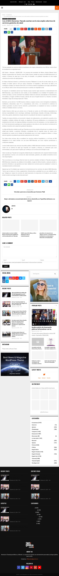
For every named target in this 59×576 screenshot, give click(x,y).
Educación (34, 433)
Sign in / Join (22, 1)
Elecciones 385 (35, 436)
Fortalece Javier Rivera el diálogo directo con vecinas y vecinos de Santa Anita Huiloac (19, 334)
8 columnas (5, 18)
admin (5, 25)
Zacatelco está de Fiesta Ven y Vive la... (37, 348)
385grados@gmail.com (32, 559)
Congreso (34, 431)
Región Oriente (35, 451)
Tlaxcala (13, 18)
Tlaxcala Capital (36, 460)
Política (34, 447)
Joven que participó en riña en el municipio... (50, 361)
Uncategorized (35, 463)
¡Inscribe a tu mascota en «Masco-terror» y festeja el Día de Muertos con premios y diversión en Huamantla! (48, 235)
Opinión (34, 442)
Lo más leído (35, 438)
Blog (29, 1)
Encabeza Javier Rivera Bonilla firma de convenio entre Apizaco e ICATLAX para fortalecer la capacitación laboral (19, 323)
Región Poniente (36, 454)
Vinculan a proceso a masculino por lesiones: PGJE (29, 192)
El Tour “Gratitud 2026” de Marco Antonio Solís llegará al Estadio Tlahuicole (19, 303)
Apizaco (34, 427)
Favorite (48, 378)
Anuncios (34, 425)
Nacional (9, 18)
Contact (45, 1)
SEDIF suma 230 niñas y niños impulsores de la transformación (28, 234)
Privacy (32, 1)
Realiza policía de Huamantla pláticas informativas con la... (42, 328)
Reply (39, 378)
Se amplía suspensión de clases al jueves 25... (50, 348)
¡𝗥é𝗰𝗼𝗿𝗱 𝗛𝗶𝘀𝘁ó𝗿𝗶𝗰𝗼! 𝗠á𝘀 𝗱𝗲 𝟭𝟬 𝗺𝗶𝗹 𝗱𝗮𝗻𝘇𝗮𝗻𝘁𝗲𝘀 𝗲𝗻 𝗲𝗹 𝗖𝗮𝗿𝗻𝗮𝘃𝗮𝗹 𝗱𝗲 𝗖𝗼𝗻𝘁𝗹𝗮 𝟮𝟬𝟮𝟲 (19, 294)
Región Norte (35, 449)
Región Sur (34, 456)
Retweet (43, 378)
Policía (33, 445)
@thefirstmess (44, 412)
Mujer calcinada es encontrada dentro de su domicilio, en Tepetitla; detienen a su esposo (29, 200)
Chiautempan (35, 429)
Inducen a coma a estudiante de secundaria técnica (36, 362)
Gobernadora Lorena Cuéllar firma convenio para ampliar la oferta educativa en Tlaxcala (10, 234)
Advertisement (39, 1)
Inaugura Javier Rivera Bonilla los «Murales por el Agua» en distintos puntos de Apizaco (19, 312)
